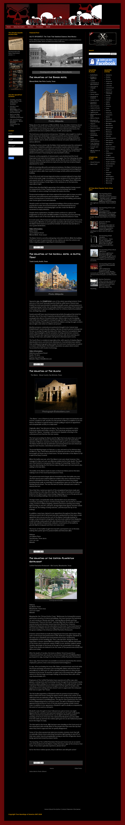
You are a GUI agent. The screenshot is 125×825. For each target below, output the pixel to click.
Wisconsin (109, 181)
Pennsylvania (110, 157)
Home (9, 27)
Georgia (108, 98)
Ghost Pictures (95, 162)
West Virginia (110, 179)
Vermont (108, 172)
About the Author (19, 27)
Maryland (109, 119)
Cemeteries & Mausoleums (94, 83)
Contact (64, 809)
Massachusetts (111, 121)
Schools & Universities (94, 134)
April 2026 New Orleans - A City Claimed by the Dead (16, 116)
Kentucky (109, 112)
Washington (110, 176)
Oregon (108, 155)
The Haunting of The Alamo (45, 371)
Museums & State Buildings (95, 121)
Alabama (109, 75)
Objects (92, 124)
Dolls (92, 90)
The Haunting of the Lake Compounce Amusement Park (107, 265)
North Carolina (110, 147)
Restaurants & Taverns (95, 131)
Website (32, 542)
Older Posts (78, 768)
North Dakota (110, 149)
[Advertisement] (21, 792)
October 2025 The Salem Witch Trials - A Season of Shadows (16, 102)
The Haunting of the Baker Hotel (48, 77)
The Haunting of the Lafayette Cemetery (105, 194)
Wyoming (109, 183)
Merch (48, 27)
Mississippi (109, 127)
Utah (107, 170)
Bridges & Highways (93, 78)
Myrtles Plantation (105, 279)
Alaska (108, 77)
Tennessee (109, 166)
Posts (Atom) (42, 771)
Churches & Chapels (94, 87)
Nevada (108, 136)
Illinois (108, 104)
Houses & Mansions (93, 103)
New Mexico (109, 142)
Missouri (108, 130)
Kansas (108, 110)
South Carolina (110, 162)
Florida (108, 95)
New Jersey (109, 140)
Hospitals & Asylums (94, 97)
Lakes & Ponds (95, 108)
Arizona (108, 79)
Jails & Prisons (94, 106)
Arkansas (109, 81)
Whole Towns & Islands (95, 151)
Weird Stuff (93, 164)
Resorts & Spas (95, 128)
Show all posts (67, 72)
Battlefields (94, 75)
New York (109, 144)
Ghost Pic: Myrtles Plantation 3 (104, 222)
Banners (30, 27)
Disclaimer (39, 27)
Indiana (108, 106)
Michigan (109, 123)
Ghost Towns (94, 94)
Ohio (107, 151)
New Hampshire (111, 138)
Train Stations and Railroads (94, 144)
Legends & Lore (95, 110)
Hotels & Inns (94, 100)
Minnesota (109, 125)
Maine (108, 117)
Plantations (94, 126)
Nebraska (109, 134)
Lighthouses (94, 112)
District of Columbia (109, 92)
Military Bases (94, 118)
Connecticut (110, 88)
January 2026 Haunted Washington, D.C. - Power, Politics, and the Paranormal (16, 109)
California (109, 83)
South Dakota (110, 164)
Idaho (108, 102)
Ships (92, 137)
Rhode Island (110, 159)
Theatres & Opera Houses (94, 140)
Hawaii (108, 100)
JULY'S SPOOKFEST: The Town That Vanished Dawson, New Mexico (52, 37)
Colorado (109, 85)
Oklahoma (109, 153)
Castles (92, 81)
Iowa (107, 108)
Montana (109, 132)
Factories (93, 92)
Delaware (109, 90)
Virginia (108, 174)
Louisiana (109, 115)
